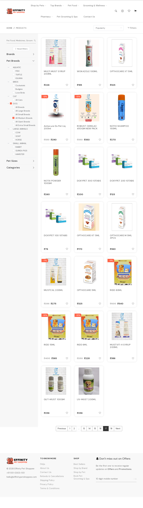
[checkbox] (11, 67)
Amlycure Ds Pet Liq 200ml (55, 129)
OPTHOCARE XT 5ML (121, 72)
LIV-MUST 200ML (86, 410)
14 (89, 440)
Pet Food (72, 5)
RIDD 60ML (116, 297)
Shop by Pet (79, 483)
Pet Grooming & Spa (67, 16)
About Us (44, 479)
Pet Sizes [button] (21, 161)
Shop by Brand (80, 479)
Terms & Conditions (49, 499)
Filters (132, 28)
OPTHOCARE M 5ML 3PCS (121, 242)
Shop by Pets (37, 5)
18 (111, 440)
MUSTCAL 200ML (53, 297)
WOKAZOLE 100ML (87, 72)
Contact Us (89, 16)
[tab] (21, 54)
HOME (9, 28)
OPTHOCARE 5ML (86, 297)
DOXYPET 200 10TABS (122, 184)
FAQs (42, 475)
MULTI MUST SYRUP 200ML (54, 73)
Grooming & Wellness (94, 5)
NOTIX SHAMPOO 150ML (119, 129)
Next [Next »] (118, 440)
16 (100, 440)
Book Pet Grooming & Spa (81, 488)
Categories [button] (21, 167)
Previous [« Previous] (62, 440)
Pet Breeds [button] (21, 60)
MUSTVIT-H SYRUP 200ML (120, 355)
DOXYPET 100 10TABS (55, 241)
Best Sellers (79, 475)
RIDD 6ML (82, 354)
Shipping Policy (47, 491)
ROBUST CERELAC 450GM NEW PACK (87, 129)
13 (84, 440)
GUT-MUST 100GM (54, 410)
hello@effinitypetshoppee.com (22, 487)
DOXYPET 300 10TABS (89, 184)
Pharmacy (46, 16)
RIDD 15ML (49, 354)
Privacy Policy (46, 495)
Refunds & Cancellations (52, 487)
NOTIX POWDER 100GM (52, 185)
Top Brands (56, 5)
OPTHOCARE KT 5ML (88, 241)
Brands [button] (21, 54)
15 (95, 440)
